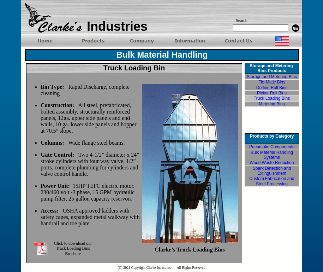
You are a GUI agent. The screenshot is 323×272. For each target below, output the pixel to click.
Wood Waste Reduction (272, 162)
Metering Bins (272, 104)
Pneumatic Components (271, 146)
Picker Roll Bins (272, 93)
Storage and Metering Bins (272, 76)
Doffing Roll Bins (272, 87)
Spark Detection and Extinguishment (272, 171)
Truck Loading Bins (272, 98)
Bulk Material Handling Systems (272, 155)
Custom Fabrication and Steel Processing (271, 181)
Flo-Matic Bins (271, 82)
